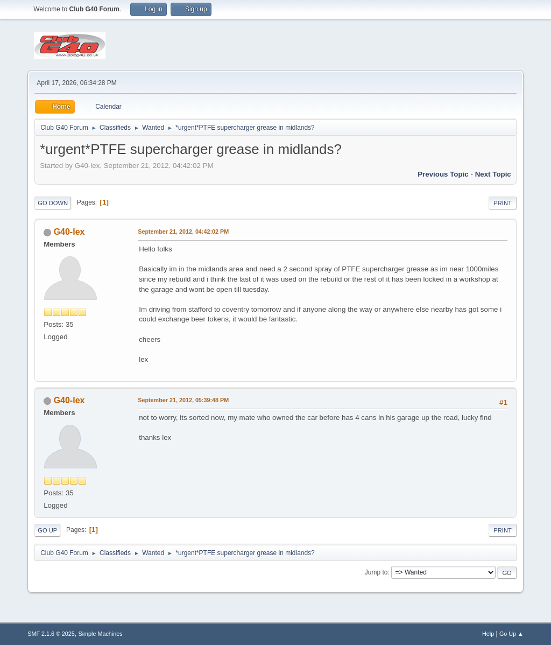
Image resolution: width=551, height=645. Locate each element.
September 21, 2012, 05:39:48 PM (183, 400)
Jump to (376, 572)
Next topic (493, 174)
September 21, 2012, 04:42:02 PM (183, 231)
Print (502, 203)
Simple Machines (101, 633)
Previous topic (443, 174)
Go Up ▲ (511, 633)
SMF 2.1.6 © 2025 (51, 633)
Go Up (47, 530)
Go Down (53, 203)
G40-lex (69, 231)
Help (488, 633)
